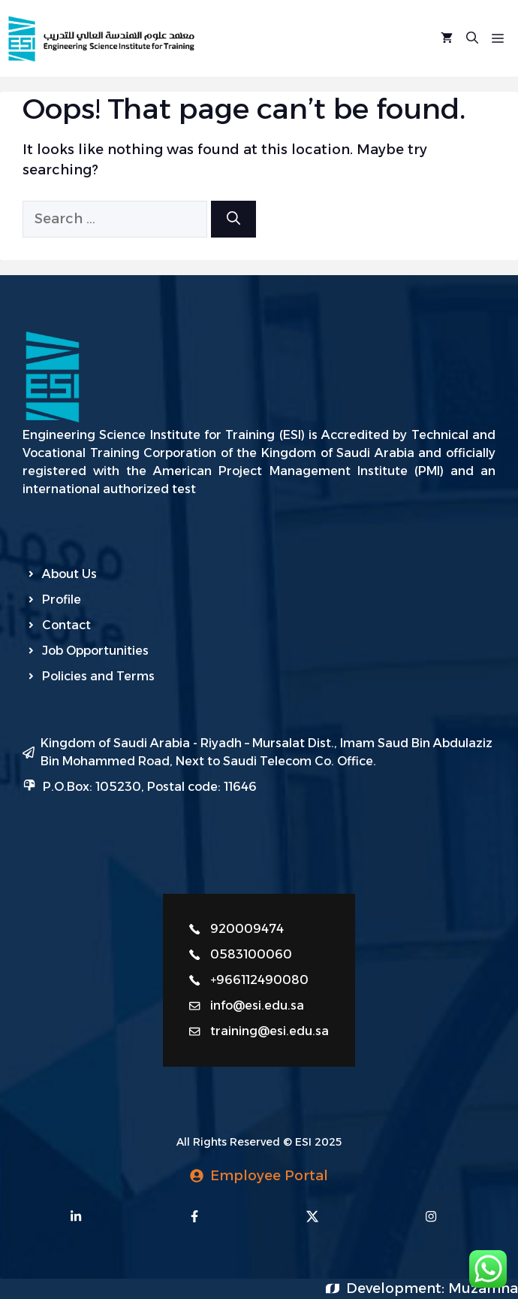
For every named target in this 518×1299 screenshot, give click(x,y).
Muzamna (483, 1288)
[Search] (233, 219)
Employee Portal (269, 1175)
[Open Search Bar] (472, 38)
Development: (397, 1288)
